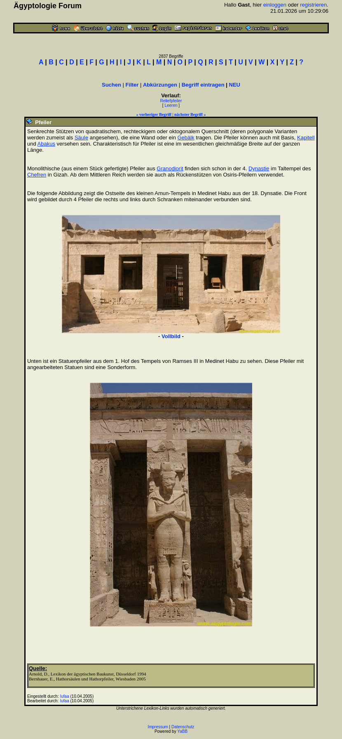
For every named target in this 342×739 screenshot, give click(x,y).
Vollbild (171, 336)
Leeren (170, 105)
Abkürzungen (160, 85)
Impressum (158, 727)
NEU (234, 85)
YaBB (182, 731)
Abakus (46, 144)
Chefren (36, 175)
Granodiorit (170, 168)
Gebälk (185, 137)
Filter (132, 85)
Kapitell (306, 137)
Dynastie (258, 168)
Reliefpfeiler (171, 101)
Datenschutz (182, 727)
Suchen (111, 85)
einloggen (274, 5)
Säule (81, 137)
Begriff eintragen (203, 85)
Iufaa (64, 696)
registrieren (313, 5)
